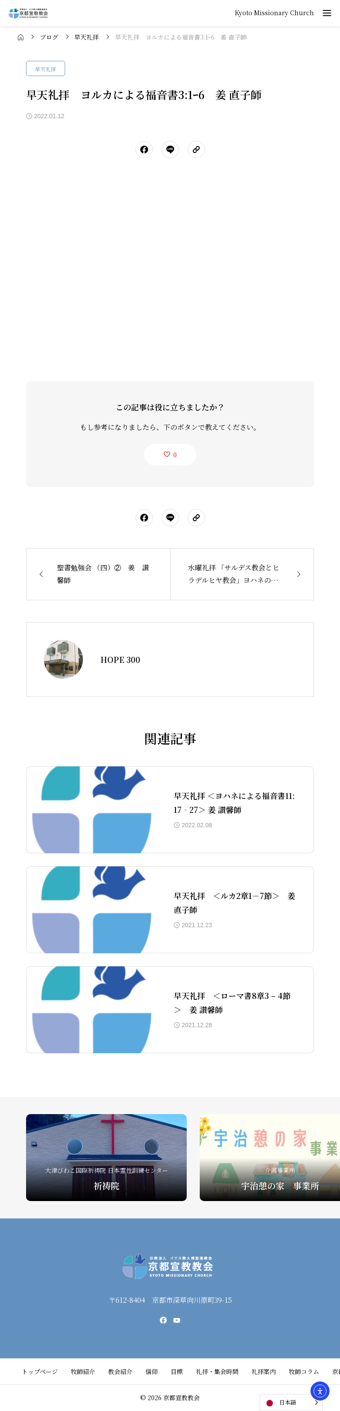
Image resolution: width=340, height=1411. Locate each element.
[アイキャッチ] (91, 809)
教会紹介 (120, 1371)
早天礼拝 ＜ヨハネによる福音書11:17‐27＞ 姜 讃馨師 (234, 802)
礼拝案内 (263, 1371)
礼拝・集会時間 (217, 1371)
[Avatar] (63, 659)
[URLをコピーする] (196, 149)
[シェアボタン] (144, 149)
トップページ (40, 1371)
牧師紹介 (83, 1371)
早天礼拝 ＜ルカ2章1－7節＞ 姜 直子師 (235, 902)
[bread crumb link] (21, 36)
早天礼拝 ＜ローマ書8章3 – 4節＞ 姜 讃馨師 (232, 1002)
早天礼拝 (45, 69)
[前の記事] (98, 574)
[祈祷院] (106, 1157)
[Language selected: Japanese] (291, 1402)
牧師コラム (304, 1371)
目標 (177, 1371)
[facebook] (163, 1320)
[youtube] (176, 1320)
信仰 (151, 1371)
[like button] (170, 455)
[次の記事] (242, 574)
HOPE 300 (120, 659)
